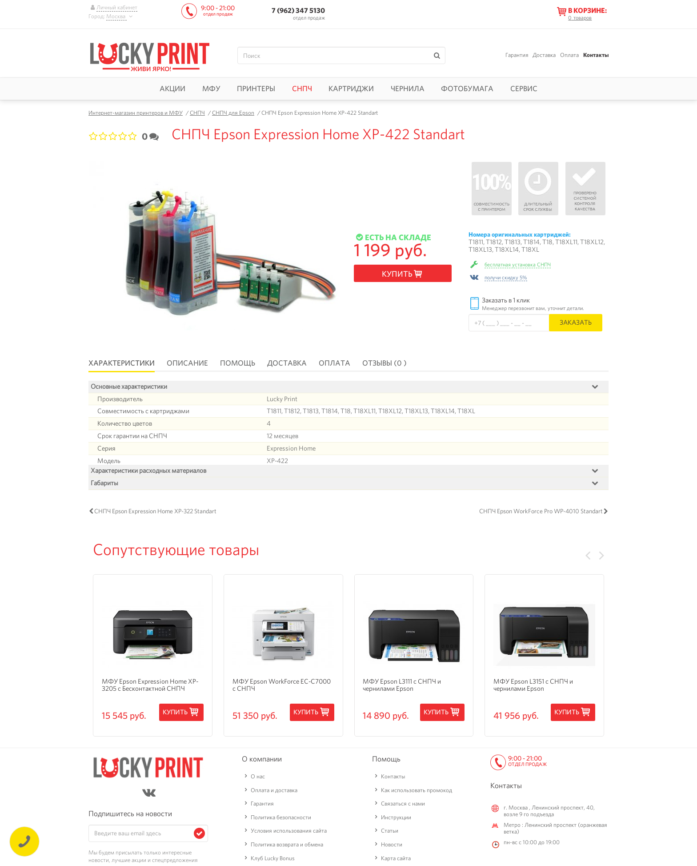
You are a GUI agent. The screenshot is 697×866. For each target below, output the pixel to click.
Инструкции (396, 819)
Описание (187, 363)
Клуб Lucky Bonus (273, 860)
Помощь (237, 363)
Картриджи (351, 88)
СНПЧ (302, 88)
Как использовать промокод (416, 792)
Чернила (408, 88)
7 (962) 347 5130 (298, 10)
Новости (391, 846)
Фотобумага (467, 88)
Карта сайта (396, 860)
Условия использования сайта (289, 833)
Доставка (544, 55)
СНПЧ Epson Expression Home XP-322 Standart (155, 514)
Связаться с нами (403, 806)
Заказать (576, 322)
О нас (258, 778)
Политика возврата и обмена (287, 846)
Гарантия (517, 55)
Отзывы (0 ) (384, 363)
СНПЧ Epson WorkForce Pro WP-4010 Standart (541, 514)
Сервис (523, 88)
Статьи (389, 833)
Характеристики (121, 363)
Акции (172, 88)
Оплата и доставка (274, 792)
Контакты (596, 55)
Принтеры (256, 88)
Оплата (569, 55)
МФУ (211, 88)
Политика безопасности (281, 819)
